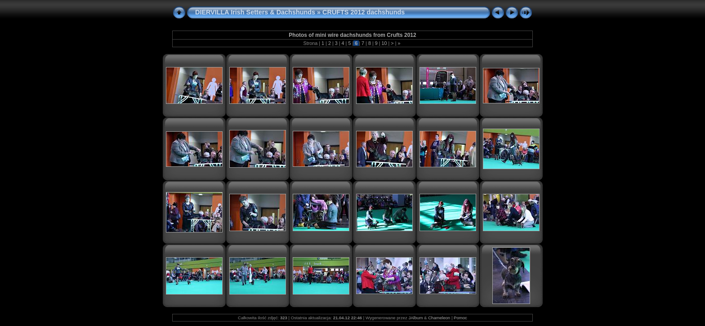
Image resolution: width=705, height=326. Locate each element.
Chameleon (439, 317)
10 (384, 43)
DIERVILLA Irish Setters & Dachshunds (255, 12)
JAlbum (415, 317)
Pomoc (460, 317)
